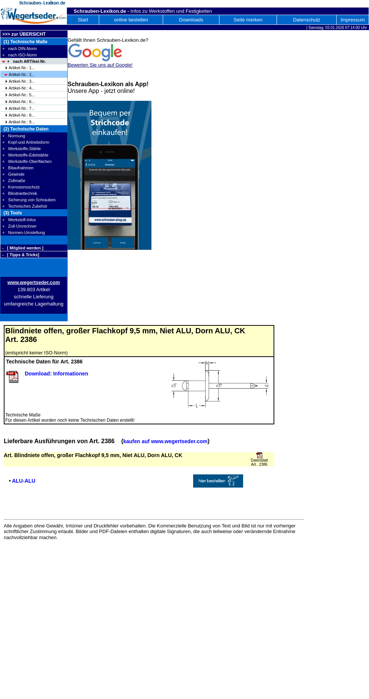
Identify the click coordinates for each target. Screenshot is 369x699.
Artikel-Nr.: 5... (22, 95)
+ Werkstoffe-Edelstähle (25, 155)
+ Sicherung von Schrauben (29, 200)
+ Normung (13, 136)
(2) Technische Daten (25, 129)
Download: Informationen (56, 374)
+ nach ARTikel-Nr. (26, 61)
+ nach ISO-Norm (19, 55)
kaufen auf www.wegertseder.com (165, 441)
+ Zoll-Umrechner (19, 226)
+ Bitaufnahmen (17, 168)
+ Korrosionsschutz (21, 187)
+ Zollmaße (13, 180)
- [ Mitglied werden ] (22, 248)
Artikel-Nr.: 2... (22, 74)
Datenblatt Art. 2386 (259, 462)
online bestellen (131, 20)
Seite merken (248, 20)
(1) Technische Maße (24, 41)
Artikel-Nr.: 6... (22, 101)
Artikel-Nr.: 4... (22, 88)
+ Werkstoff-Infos (19, 219)
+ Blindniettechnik (19, 193)
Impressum (352, 20)
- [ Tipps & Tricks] (20, 254)
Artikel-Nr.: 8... (22, 115)
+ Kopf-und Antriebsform (25, 142)
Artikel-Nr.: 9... (22, 122)
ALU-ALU (23, 481)
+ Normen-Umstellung (23, 232)
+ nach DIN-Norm (19, 48)
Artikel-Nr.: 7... (22, 108)
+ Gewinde (13, 174)
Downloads (191, 20)
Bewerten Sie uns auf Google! (100, 65)
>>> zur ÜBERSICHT (24, 34)
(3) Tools (12, 213)
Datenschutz (306, 20)
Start (83, 20)
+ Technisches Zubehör (24, 206)
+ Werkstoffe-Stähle (21, 148)
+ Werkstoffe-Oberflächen (26, 161)
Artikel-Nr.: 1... (22, 67)
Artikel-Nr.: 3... (22, 81)
